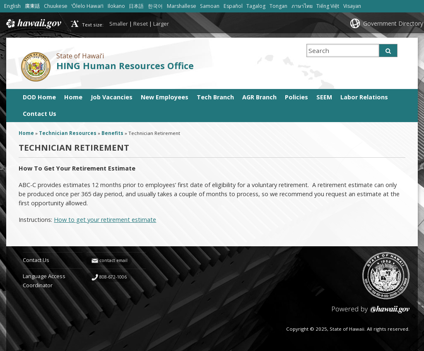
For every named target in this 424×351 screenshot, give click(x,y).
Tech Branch (215, 97)
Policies (296, 97)
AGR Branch (259, 97)
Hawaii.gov (33, 23)
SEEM (324, 97)
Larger (161, 23)
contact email (113, 260)
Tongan (278, 6)
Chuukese (55, 6)
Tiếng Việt (327, 6)
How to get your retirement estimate (105, 220)
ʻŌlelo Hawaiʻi (87, 6)
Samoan (209, 6)
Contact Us (39, 114)
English (12, 6)
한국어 (155, 6)
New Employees (164, 97)
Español (233, 6)
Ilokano (116, 6)
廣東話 (32, 6)
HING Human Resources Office (125, 65)
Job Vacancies (111, 97)
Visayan (352, 6)
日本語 (136, 6)
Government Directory (393, 23)
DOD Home (39, 97)
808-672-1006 (113, 277)
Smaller (118, 23)
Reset (140, 23)
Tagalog (255, 6)
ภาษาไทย (302, 6)
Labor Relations (364, 97)
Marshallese (181, 6)
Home (73, 97)
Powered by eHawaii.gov (371, 313)
